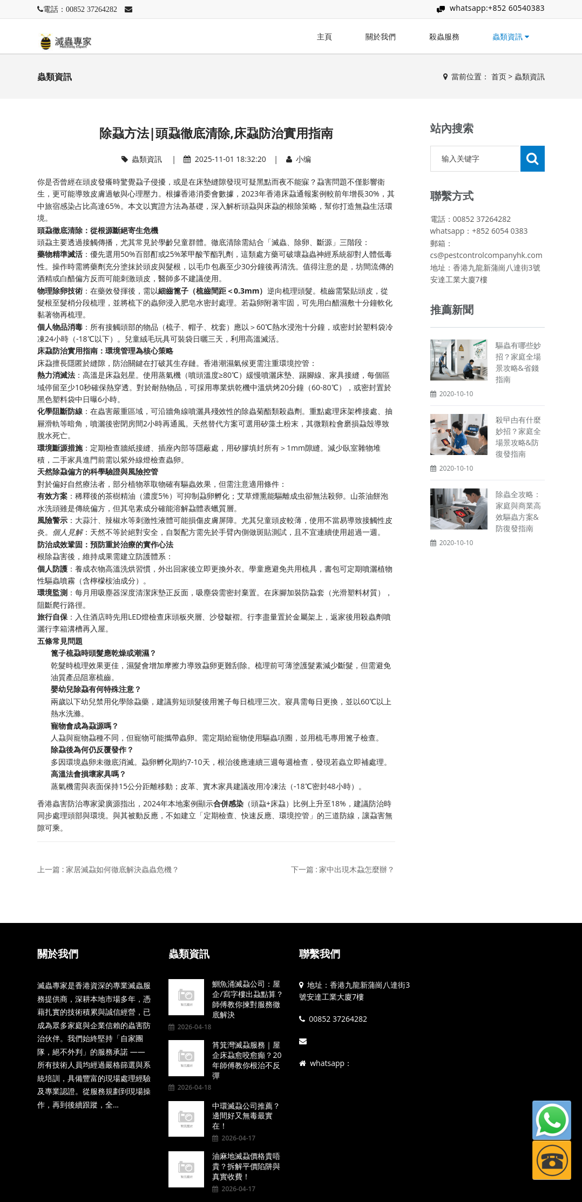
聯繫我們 (319, 954)
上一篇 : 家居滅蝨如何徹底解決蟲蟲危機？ (108, 869)
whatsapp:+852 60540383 (497, 8)
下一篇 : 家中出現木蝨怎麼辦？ (343, 869)
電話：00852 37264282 (80, 9)
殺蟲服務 (444, 36)
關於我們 (381, 36)
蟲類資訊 (510, 36)
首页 (498, 76)
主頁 (324, 36)
